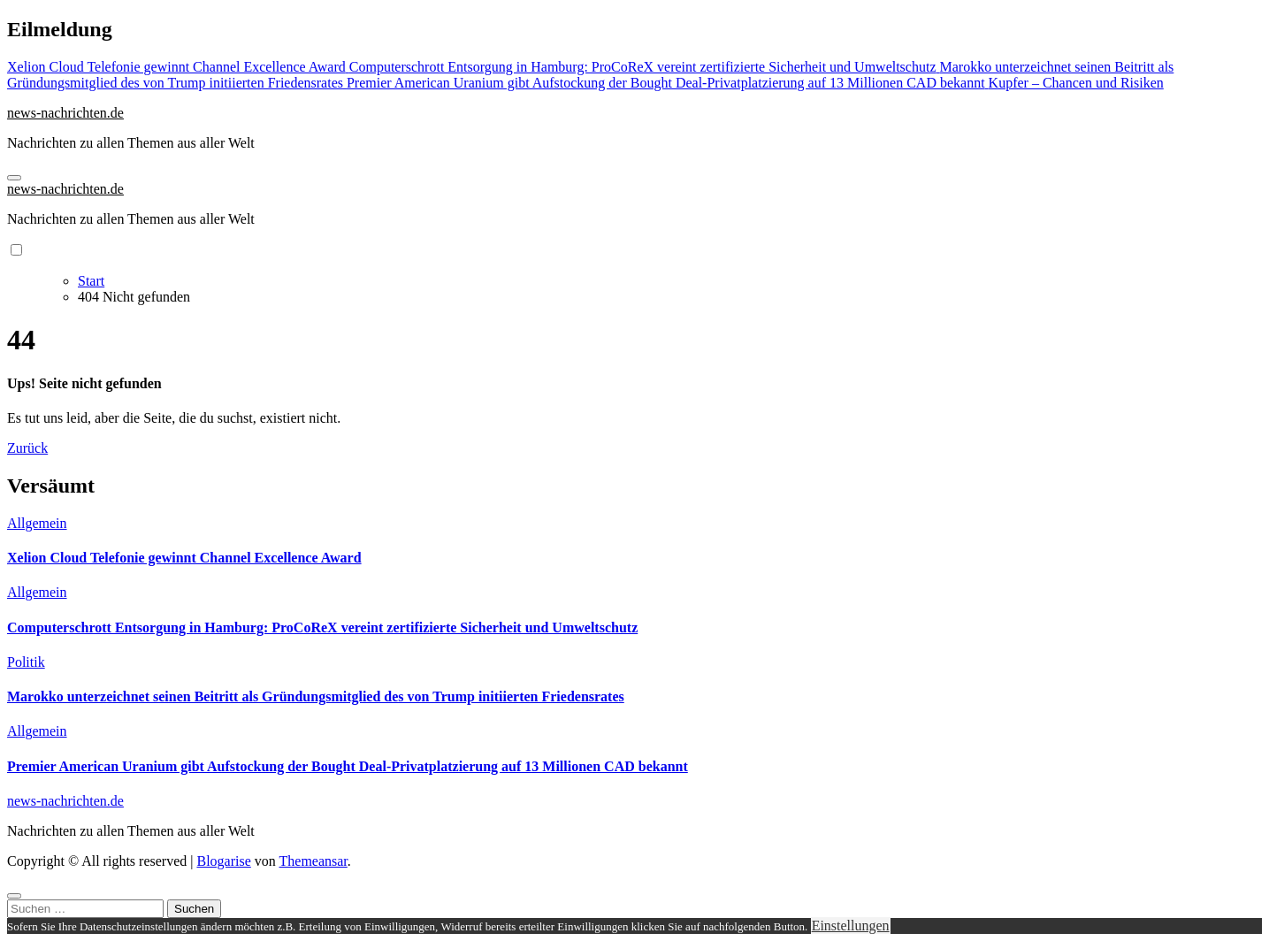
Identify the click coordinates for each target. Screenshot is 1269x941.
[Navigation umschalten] (14, 177)
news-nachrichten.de (65, 112)
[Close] (14, 896)
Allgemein (37, 523)
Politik (26, 661)
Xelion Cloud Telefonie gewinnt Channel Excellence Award (184, 557)
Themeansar (313, 860)
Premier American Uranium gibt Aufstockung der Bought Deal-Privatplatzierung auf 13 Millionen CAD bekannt (347, 766)
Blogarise (223, 860)
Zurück (27, 447)
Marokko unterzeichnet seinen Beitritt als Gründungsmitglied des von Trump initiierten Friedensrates (315, 696)
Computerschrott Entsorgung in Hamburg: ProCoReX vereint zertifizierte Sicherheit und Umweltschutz (322, 627)
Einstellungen (851, 925)
